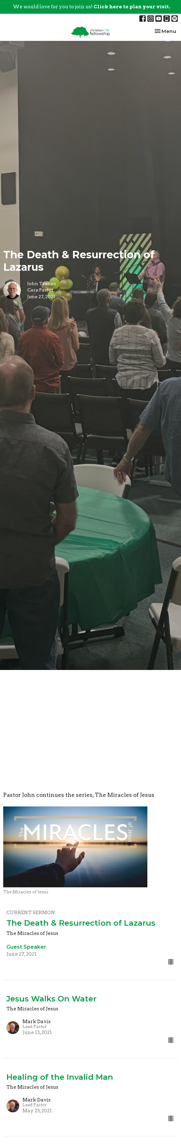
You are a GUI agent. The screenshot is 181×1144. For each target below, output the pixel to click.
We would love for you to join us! (91, 7)
